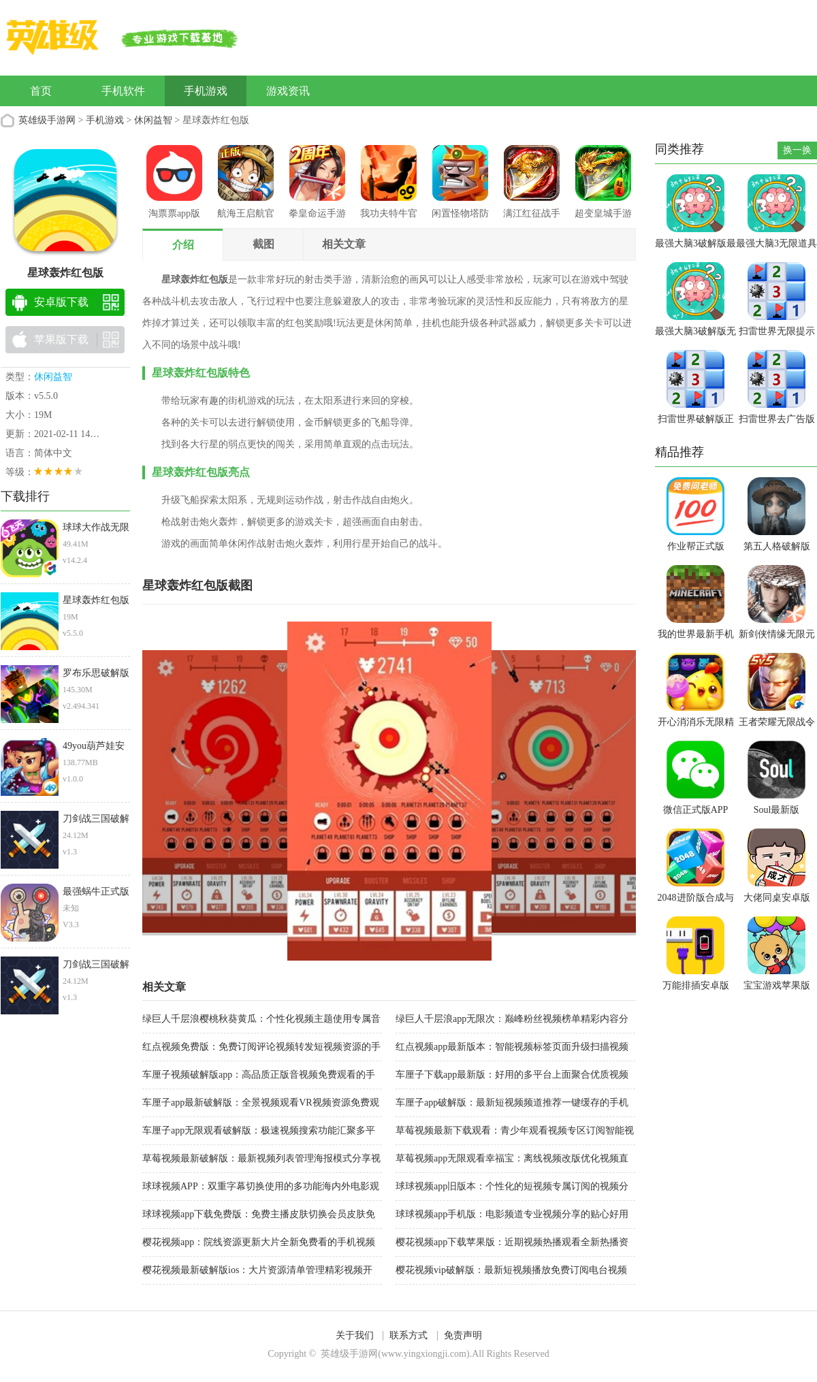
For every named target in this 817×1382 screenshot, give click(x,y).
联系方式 (408, 1335)
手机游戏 (205, 91)
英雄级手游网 (47, 120)
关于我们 (355, 1335)
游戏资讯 (288, 91)
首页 (41, 91)
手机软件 (123, 91)
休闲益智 (153, 120)
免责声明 (463, 1335)
